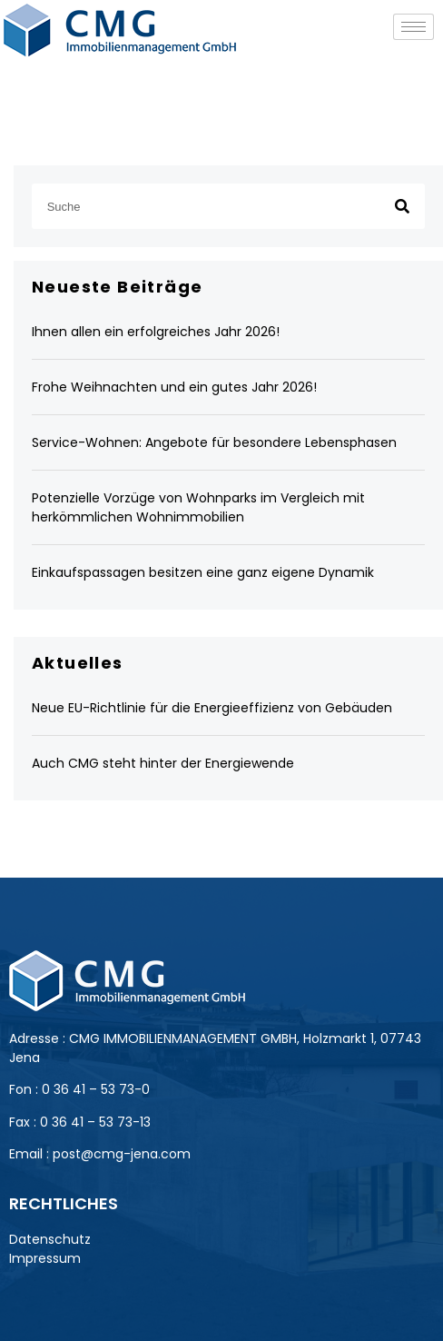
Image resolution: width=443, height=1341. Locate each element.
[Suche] (402, 206)
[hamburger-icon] (413, 27)
